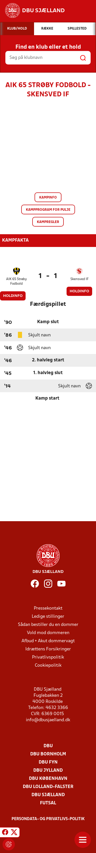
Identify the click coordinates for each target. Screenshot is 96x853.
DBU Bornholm (48, 754)
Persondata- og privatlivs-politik (48, 819)
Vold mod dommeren (48, 633)
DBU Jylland (48, 770)
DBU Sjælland (48, 795)
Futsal (48, 803)
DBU (48, 746)
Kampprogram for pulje (48, 210)
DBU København (48, 779)
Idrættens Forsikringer (48, 649)
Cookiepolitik (48, 665)
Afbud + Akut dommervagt (48, 641)
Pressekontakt (48, 608)
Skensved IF (79, 279)
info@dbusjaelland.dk (48, 720)
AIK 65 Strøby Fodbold (16, 281)
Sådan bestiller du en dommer (48, 625)
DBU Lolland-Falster (48, 787)
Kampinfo (48, 197)
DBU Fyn (48, 762)
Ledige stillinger (48, 616)
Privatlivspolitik (48, 657)
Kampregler (48, 222)
